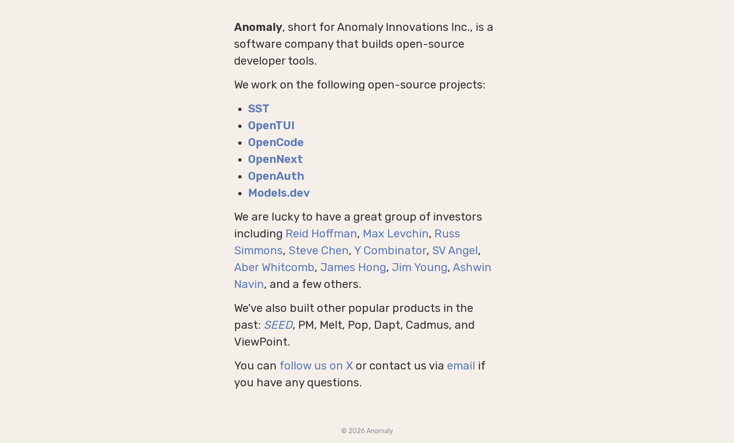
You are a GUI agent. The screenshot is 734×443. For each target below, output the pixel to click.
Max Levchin (396, 233)
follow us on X (316, 365)
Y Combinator (390, 250)
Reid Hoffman (321, 233)
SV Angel (455, 250)
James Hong (353, 267)
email (461, 365)
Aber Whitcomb (274, 267)
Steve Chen (318, 250)
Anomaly (380, 431)
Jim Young (420, 267)
